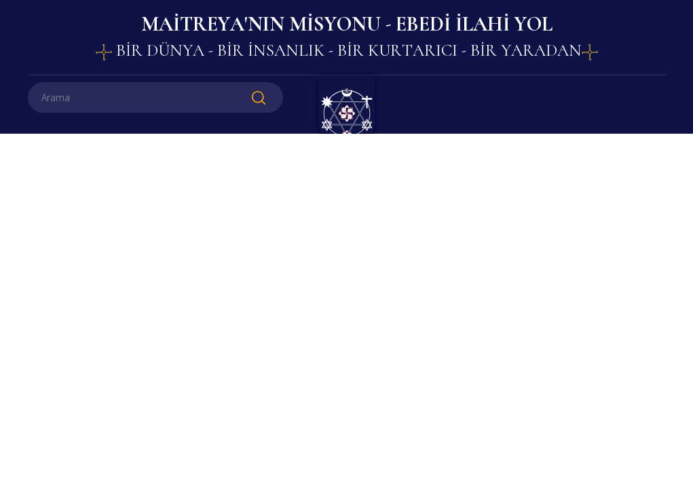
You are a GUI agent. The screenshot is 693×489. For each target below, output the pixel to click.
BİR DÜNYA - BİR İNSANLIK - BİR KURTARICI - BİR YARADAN (347, 50)
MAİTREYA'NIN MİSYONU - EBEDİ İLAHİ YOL (346, 24)
